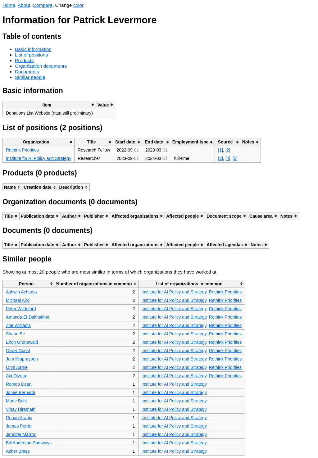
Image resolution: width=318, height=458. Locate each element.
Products (24, 60)
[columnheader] (49, 105)
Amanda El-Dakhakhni (27, 317)
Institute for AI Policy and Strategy (38, 158)
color (78, 5)
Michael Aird (18, 300)
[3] (220, 158)
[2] (227, 149)
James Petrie (18, 426)
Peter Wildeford (21, 308)
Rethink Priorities (22, 149)
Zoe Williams (18, 325)
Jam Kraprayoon (22, 358)
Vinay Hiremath (20, 409)
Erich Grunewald (22, 342)
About (24, 5)
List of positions (31, 54)
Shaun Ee (15, 333)
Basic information (33, 49)
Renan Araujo (19, 417)
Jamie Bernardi (20, 392)
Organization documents (41, 66)
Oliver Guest (18, 350)
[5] (235, 158)
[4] (227, 158)
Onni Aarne (17, 367)
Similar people (30, 77)
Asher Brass (18, 451)
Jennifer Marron (21, 434)
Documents (27, 71)
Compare (42, 5)
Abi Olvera (16, 375)
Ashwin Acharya (21, 291)
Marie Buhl (16, 400)
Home (8, 5)
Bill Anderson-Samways (29, 442)
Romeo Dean (19, 384)
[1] (220, 149)
